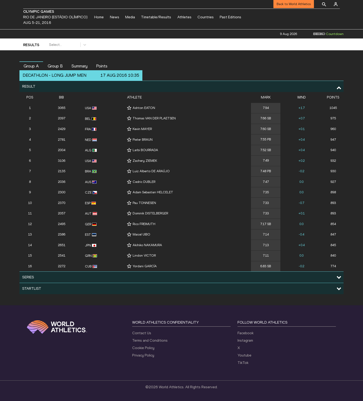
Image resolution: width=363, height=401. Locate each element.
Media (130, 17)
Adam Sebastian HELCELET (153, 192)
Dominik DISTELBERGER (150, 213)
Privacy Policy (143, 355)
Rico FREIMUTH (144, 224)
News (114, 17)
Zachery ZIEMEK (145, 161)
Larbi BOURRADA (145, 150)
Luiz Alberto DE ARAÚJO (151, 171)
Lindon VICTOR (144, 256)
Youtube (244, 355)
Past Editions (230, 17)
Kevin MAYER (142, 129)
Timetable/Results (156, 17)
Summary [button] (80, 66)
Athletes (184, 17)
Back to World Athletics (294, 4)
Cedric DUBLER (144, 182)
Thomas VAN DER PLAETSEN (154, 118)
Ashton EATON (144, 108)
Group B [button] (55, 66)
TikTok (243, 362)
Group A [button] (31, 66)
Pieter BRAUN (143, 140)
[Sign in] (336, 4)
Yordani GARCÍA (145, 266)
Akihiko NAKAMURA (147, 245)
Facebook (245, 333)
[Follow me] (129, 107)
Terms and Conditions (150, 340)
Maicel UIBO (141, 234)
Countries (205, 17)
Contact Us (141, 333)
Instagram (245, 340)
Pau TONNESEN (144, 203)
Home (99, 17)
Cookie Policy (143, 348)
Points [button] (101, 66)
